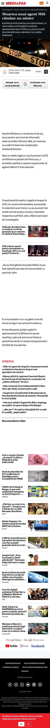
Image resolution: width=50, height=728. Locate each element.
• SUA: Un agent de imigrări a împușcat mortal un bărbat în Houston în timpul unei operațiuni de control (25, 369)
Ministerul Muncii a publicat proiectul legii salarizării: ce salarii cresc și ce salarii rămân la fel (14, 627)
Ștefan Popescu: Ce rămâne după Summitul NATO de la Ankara (14, 523)
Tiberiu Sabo (14, 73)
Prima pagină (7, 10)
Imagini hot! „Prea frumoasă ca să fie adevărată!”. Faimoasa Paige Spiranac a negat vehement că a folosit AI (14, 559)
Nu (28, 724)
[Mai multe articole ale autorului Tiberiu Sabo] (4, 71)
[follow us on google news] (13, 640)
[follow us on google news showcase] (34, 640)
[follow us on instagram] (24, 646)
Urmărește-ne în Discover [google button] (37, 84)
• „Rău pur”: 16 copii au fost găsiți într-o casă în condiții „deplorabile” (24, 411)
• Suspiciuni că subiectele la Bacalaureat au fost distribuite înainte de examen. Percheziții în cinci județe (25, 396)
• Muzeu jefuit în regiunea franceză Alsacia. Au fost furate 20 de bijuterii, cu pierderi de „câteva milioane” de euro (24, 379)
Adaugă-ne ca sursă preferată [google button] (12, 84)
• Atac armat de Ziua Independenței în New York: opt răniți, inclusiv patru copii (23, 387)
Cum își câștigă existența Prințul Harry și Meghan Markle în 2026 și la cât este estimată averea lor (13, 593)
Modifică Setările (25, 677)
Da (21, 724)
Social (16, 10)
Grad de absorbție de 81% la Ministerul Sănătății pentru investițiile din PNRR (12, 475)
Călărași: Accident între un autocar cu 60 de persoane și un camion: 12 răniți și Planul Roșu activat (14, 230)
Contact (25, 671)
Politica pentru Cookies (34, 663)
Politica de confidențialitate (34, 667)
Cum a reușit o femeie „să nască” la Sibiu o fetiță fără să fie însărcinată (13, 458)
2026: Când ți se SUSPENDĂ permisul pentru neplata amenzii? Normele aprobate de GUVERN (14, 610)
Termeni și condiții (11, 667)
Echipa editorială (12, 663)
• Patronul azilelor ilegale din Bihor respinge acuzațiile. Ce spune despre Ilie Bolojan (24, 404)
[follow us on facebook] (38, 646)
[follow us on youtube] (11, 646)
